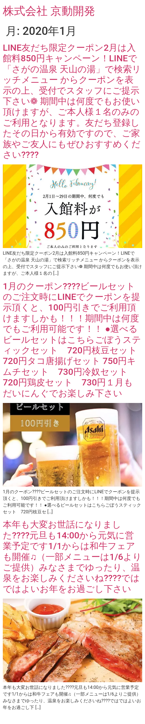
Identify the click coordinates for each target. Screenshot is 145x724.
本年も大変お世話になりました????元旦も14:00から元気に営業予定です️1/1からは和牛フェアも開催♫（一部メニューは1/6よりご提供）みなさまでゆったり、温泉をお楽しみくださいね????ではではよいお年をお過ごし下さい (72, 556)
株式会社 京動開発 (49, 11)
